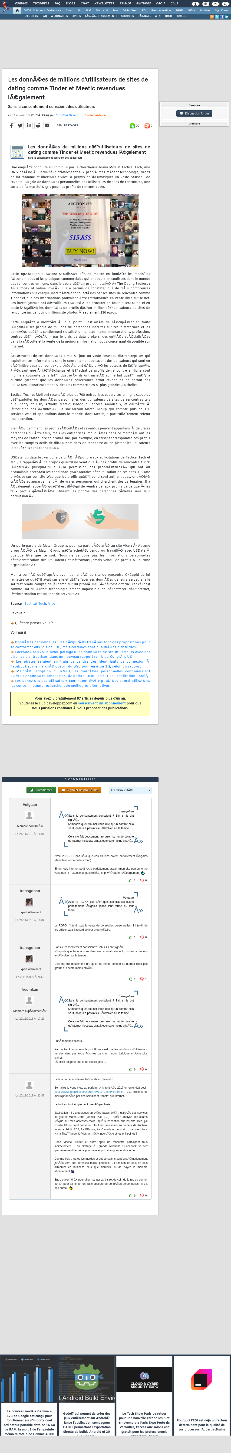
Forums (21, 4)
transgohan (30, 891)
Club (174, 4)
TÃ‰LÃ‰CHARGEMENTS (101, 16)
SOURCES (127, 16)
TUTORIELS (30, 16)
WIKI (158, 16)
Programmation (161, 10)
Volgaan (30, 805)
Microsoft (102, 10)
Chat (84, 4)
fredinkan (30, 990)
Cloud (69, 10)
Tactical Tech (35, 604)
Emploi (125, 4)
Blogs (70, 4)
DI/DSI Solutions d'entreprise (42, 10)
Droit (160, 4)
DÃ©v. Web (130, 10)
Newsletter (104, 4)
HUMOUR (182, 16)
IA (79, 10)
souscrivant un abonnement (102, 703)
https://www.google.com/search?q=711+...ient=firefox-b (88, 1091)
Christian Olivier (66, 115)
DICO (168, 16)
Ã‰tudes (143, 4)
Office (191, 10)
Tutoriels (41, 4)
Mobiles (205, 10)
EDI (144, 10)
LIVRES (76, 16)
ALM (88, 10)
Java (115, 10)
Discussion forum (194, 113)
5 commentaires (95, 116)
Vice (51, 604)
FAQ (57, 4)
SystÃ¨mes (222, 10)
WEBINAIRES (59, 16)
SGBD (179, 10)
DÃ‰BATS (144, 16)
